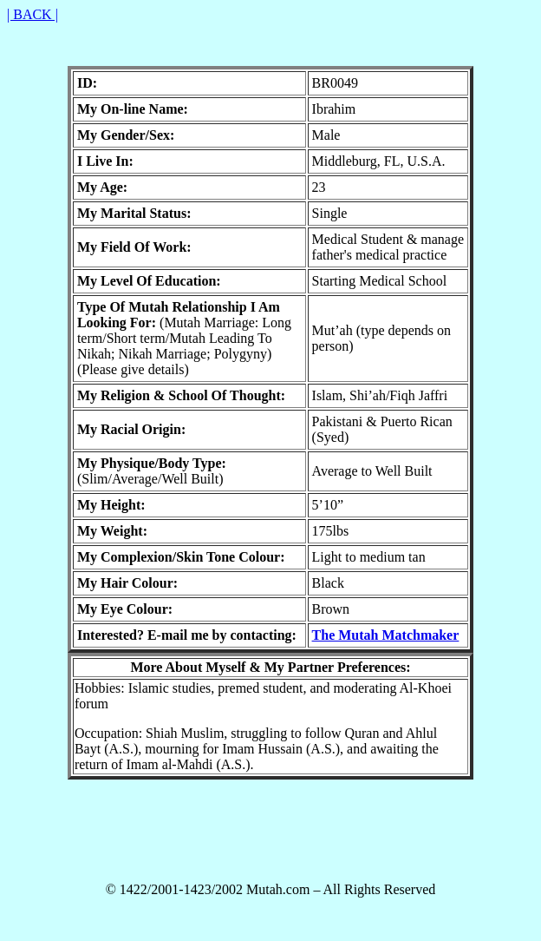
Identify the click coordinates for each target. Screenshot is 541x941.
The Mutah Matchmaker (386, 635)
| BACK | (32, 14)
